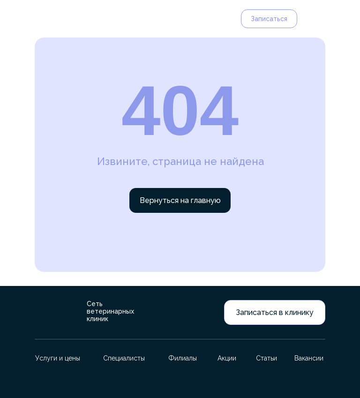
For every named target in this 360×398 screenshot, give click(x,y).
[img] (50, 19)
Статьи (266, 358)
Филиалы (182, 358)
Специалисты (124, 358)
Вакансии (308, 358)
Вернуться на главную (180, 200)
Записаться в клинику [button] (275, 312)
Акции (227, 358)
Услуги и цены (57, 358)
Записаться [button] (269, 19)
